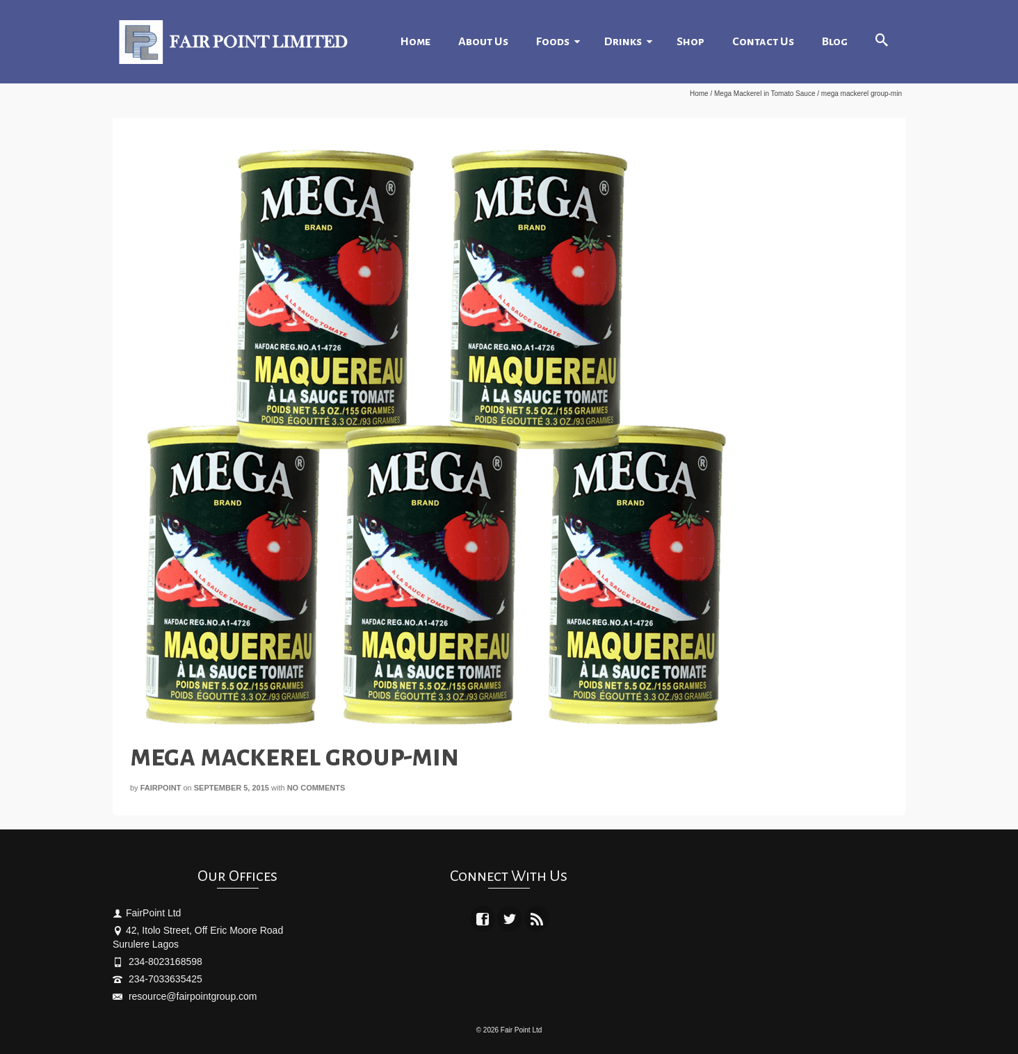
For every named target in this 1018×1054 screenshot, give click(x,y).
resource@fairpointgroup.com (185, 996)
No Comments (316, 788)
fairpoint (160, 788)
